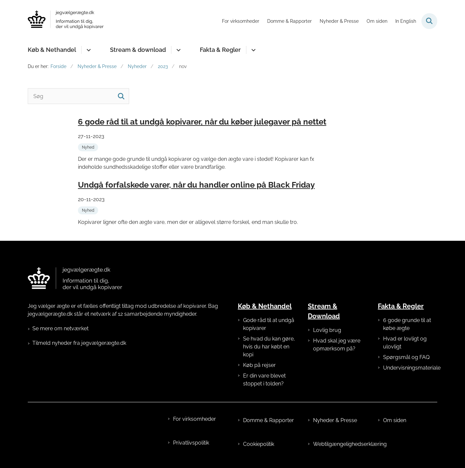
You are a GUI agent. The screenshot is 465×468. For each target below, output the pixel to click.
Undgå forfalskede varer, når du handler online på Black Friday (196, 185)
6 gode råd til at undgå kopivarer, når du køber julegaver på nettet (202, 121)
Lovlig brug (327, 330)
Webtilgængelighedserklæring (340, 444)
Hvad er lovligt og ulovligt (405, 343)
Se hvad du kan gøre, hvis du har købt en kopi (269, 347)
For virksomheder (194, 419)
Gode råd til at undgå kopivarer (268, 324)
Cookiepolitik (258, 444)
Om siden (394, 420)
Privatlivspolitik (191, 443)
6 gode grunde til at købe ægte (407, 324)
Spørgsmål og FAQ (406, 357)
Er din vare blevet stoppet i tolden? (264, 380)
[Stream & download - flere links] (177, 50)
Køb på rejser (259, 365)
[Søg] (78, 96)
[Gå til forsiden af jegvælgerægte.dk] (66, 21)
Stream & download (138, 49)
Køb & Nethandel (52, 49)
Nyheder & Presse (335, 420)
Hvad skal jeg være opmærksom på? (336, 345)
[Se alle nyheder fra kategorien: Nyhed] (88, 147)
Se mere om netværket (60, 328)
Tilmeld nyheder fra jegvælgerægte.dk (79, 343)
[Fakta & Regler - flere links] (252, 50)
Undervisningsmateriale (410, 368)
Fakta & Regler (220, 49)
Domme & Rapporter (268, 420)
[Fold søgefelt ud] (429, 21)
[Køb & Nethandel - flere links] (87, 50)
